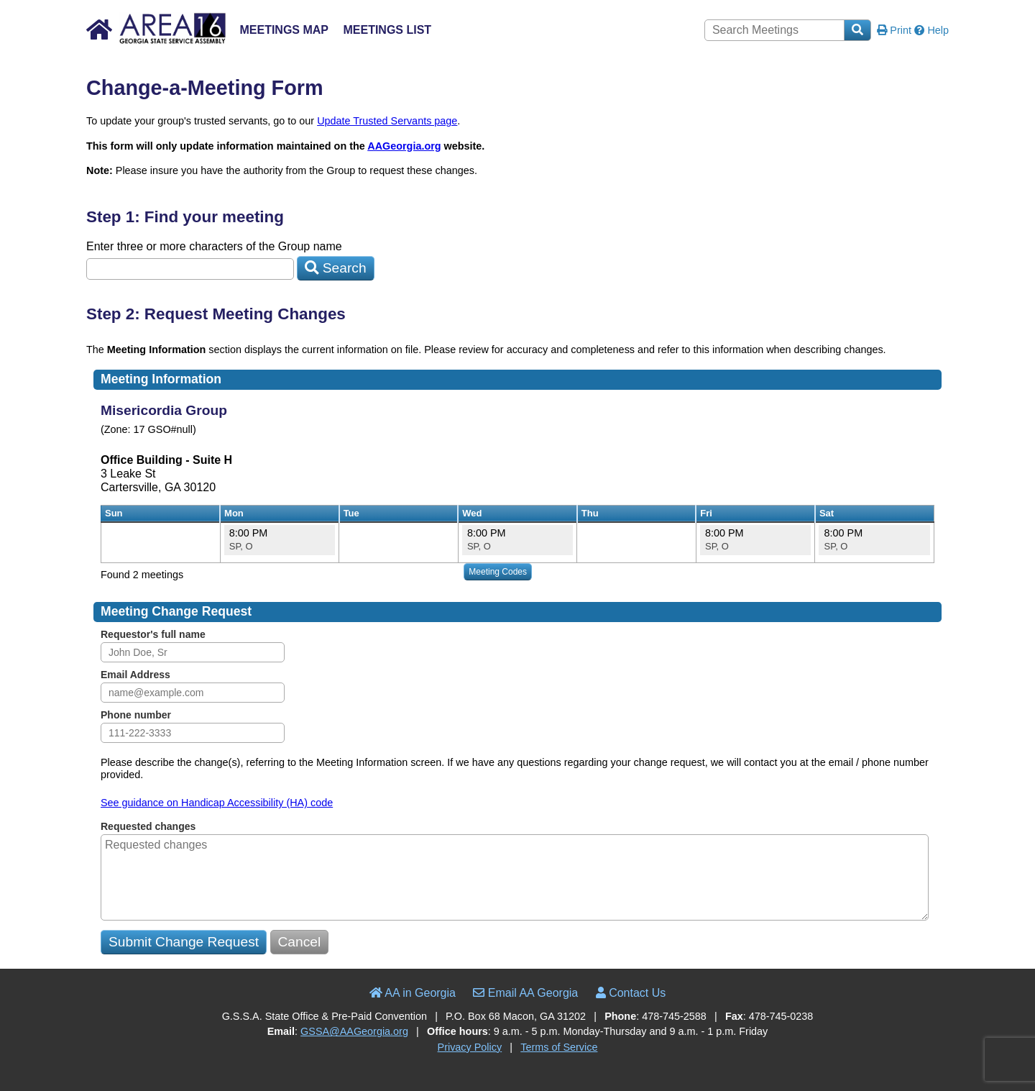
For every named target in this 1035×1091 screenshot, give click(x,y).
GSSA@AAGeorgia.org (354, 1031)
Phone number (136, 715)
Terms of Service (558, 1047)
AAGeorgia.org (404, 146)
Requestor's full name (153, 634)
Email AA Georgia (525, 993)
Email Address (135, 675)
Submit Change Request (184, 941)
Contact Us (631, 993)
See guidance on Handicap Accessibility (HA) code (217, 802)
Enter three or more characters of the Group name (214, 246)
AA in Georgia (412, 993)
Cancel (299, 941)
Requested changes (148, 826)
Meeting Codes (498, 572)
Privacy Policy (470, 1047)
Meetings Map (283, 30)
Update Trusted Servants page (387, 121)
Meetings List (387, 30)
